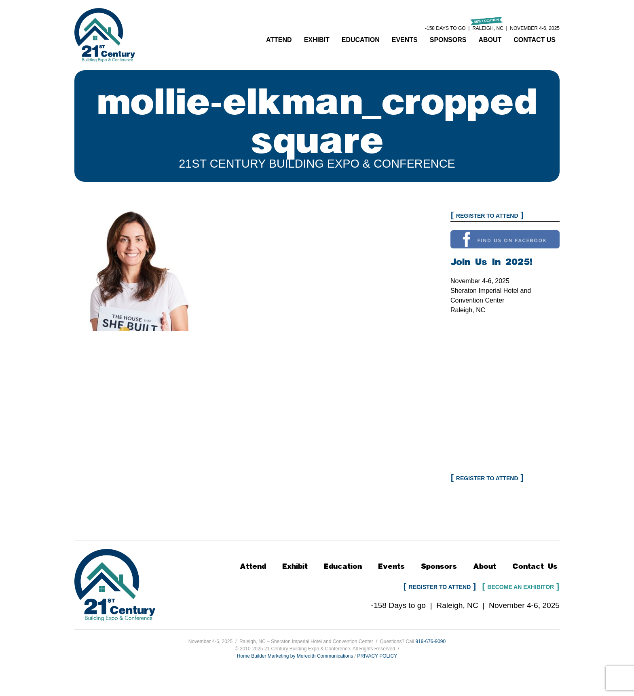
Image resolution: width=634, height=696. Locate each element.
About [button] (489, 39)
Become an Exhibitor (520, 587)
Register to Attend (487, 215)
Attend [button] (279, 39)
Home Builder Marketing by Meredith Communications (295, 656)
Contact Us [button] (535, 39)
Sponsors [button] (448, 39)
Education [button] (361, 39)
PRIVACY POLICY (377, 656)
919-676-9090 (430, 641)
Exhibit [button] (317, 39)
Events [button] (405, 39)
